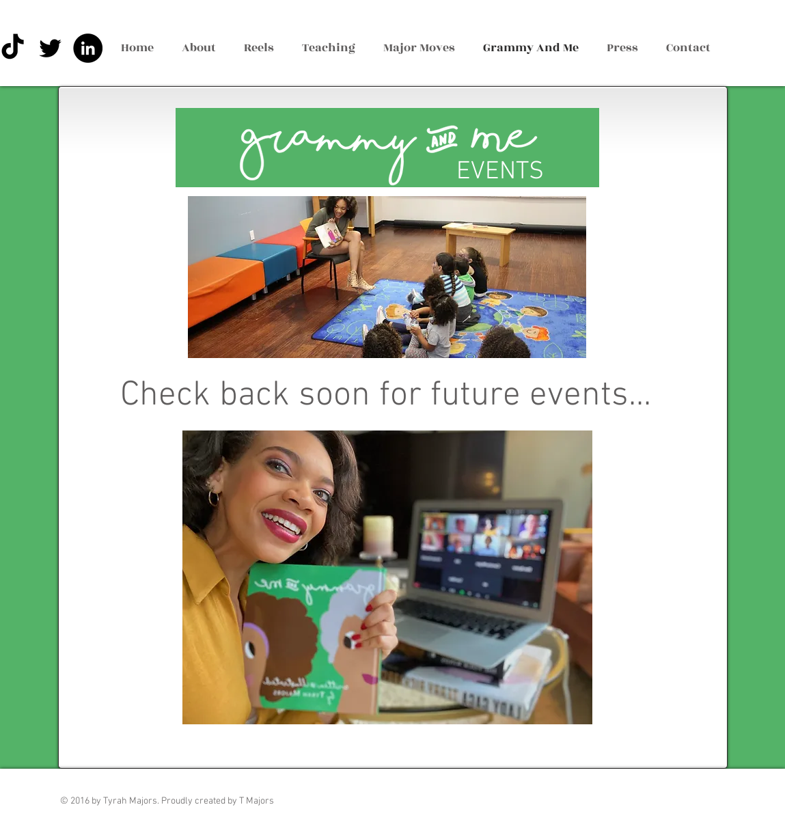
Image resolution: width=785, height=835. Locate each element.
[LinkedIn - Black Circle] (87, 48)
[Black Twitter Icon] (50, 48)
